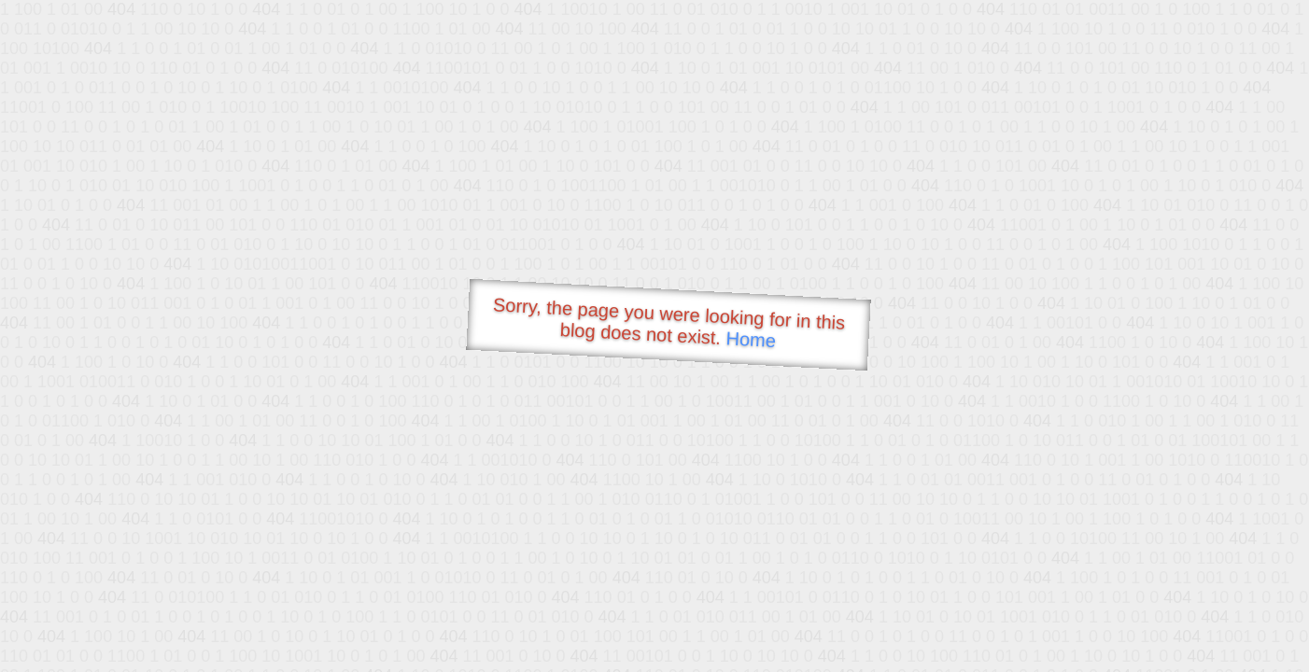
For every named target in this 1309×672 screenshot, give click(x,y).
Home (750, 339)
